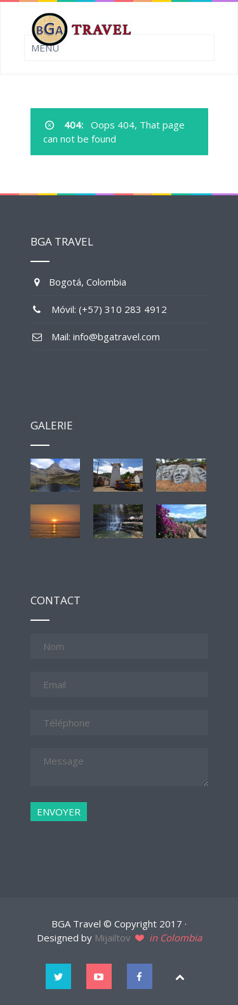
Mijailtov (113, 937)
